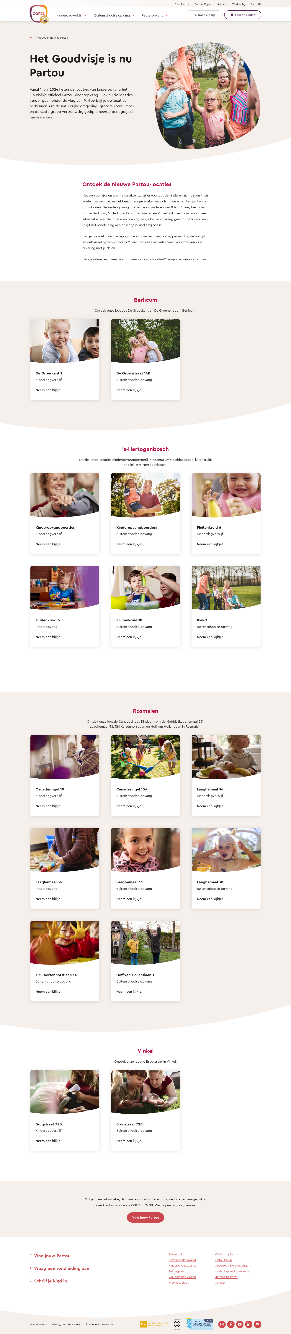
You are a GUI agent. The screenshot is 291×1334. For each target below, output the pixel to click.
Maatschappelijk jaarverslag (233, 1271)
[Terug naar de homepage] (37, 12)
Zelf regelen (176, 1271)
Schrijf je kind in (50, 1281)
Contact (220, 1282)
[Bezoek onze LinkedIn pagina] (248, 1324)
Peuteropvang (153, 15)
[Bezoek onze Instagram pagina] (222, 1324)
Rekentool (175, 1254)
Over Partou (181, 4)
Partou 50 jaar (203, 4)
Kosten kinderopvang (182, 1260)
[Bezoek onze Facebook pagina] (231, 1324)
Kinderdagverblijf (69, 15)
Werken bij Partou (226, 1254)
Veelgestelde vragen (182, 1277)
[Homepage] (31, 37)
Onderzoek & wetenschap (231, 1265)
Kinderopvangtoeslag (183, 1265)
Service (221, 4)
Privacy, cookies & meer (66, 1324)
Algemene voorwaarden (99, 1324)
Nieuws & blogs (179, 1282)
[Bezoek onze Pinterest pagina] (257, 1324)
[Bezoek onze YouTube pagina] (239, 1324)
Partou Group (223, 1260)
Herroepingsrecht (226, 1277)
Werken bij (238, 4)
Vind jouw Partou (145, 1217)
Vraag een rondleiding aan (61, 1268)
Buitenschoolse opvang (112, 15)
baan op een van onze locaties (141, 259)
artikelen (159, 242)
